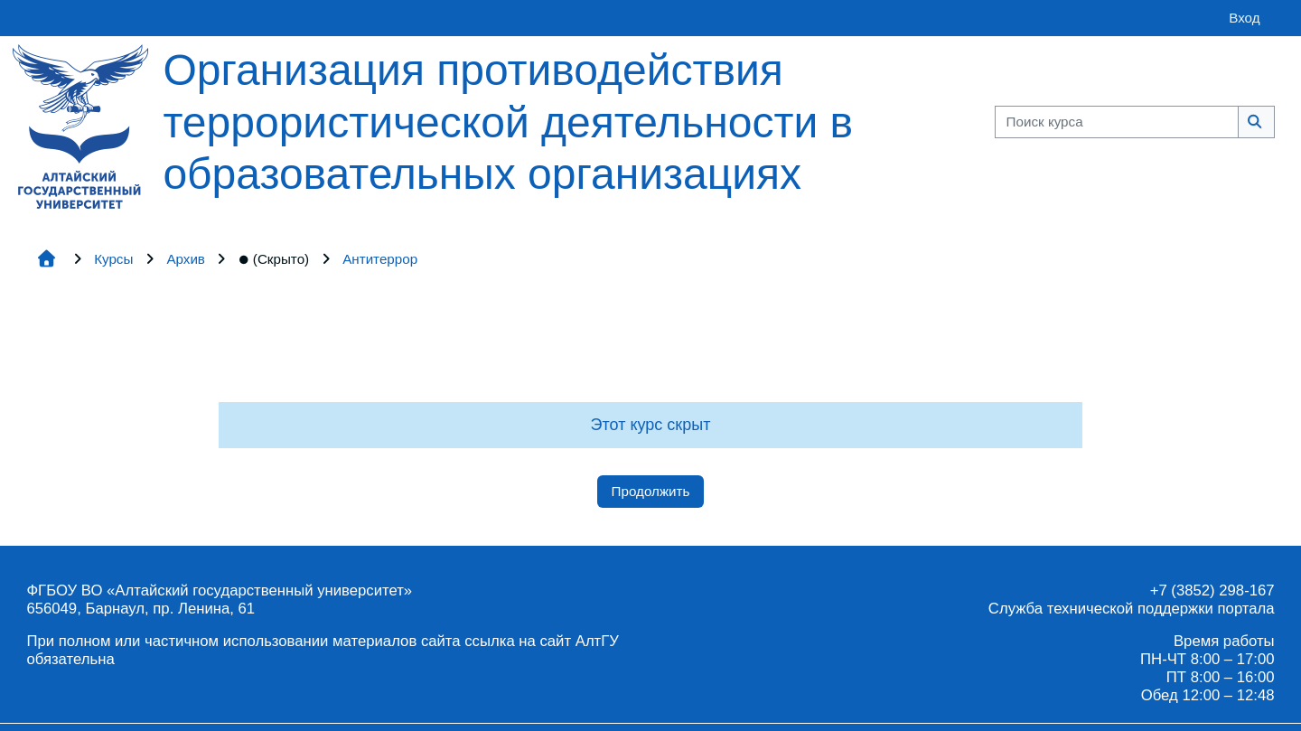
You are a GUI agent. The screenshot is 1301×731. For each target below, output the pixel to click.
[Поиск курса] (1117, 122)
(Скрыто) (274, 259)
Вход (1244, 17)
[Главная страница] (80, 125)
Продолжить (651, 491)
